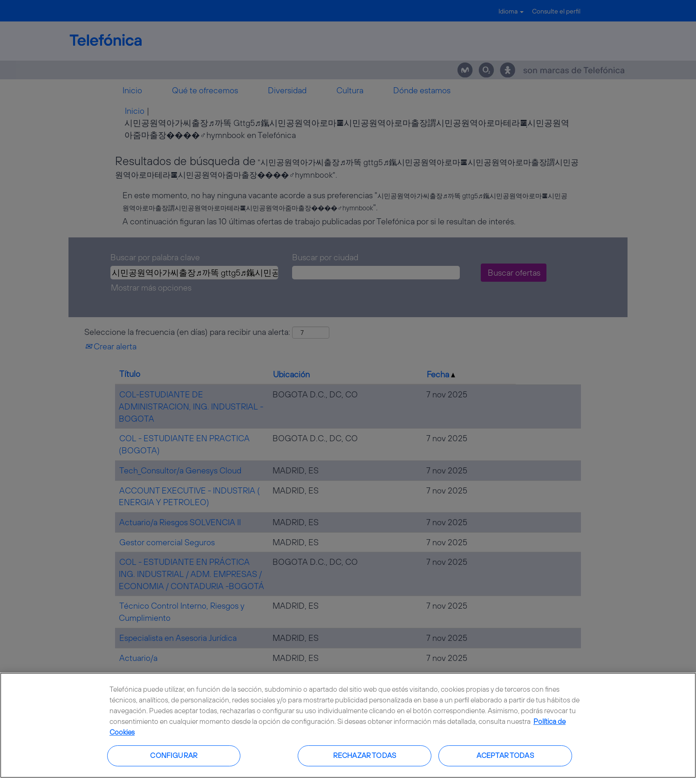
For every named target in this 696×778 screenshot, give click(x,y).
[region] (348, 725)
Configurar (174, 755)
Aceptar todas (505, 755)
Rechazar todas (364, 755)
